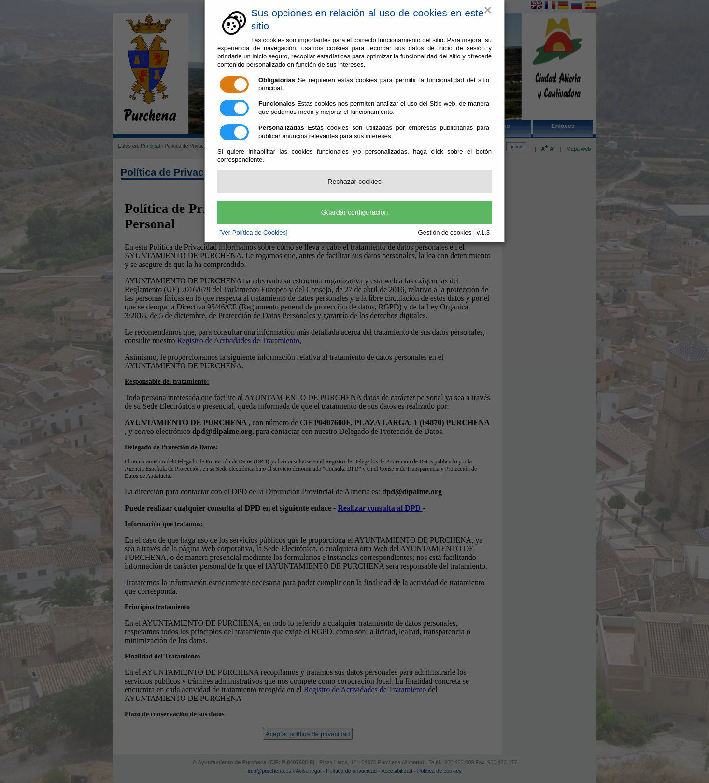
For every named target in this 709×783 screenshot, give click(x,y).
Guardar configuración (354, 212)
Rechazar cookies (354, 181)
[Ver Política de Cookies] (253, 232)
